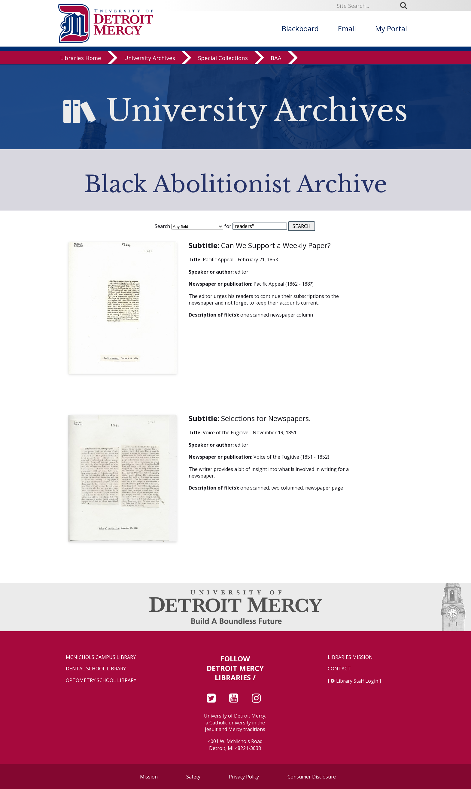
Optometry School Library (101, 680)
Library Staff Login (357, 681)
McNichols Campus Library (101, 657)
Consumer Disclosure (311, 776)
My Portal (391, 28)
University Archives (149, 58)
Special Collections (223, 58)
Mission (149, 776)
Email (347, 28)
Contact (339, 669)
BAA (276, 58)
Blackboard (300, 28)
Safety (193, 776)
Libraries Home (80, 58)
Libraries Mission (350, 657)
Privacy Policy (244, 776)
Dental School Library (96, 669)
